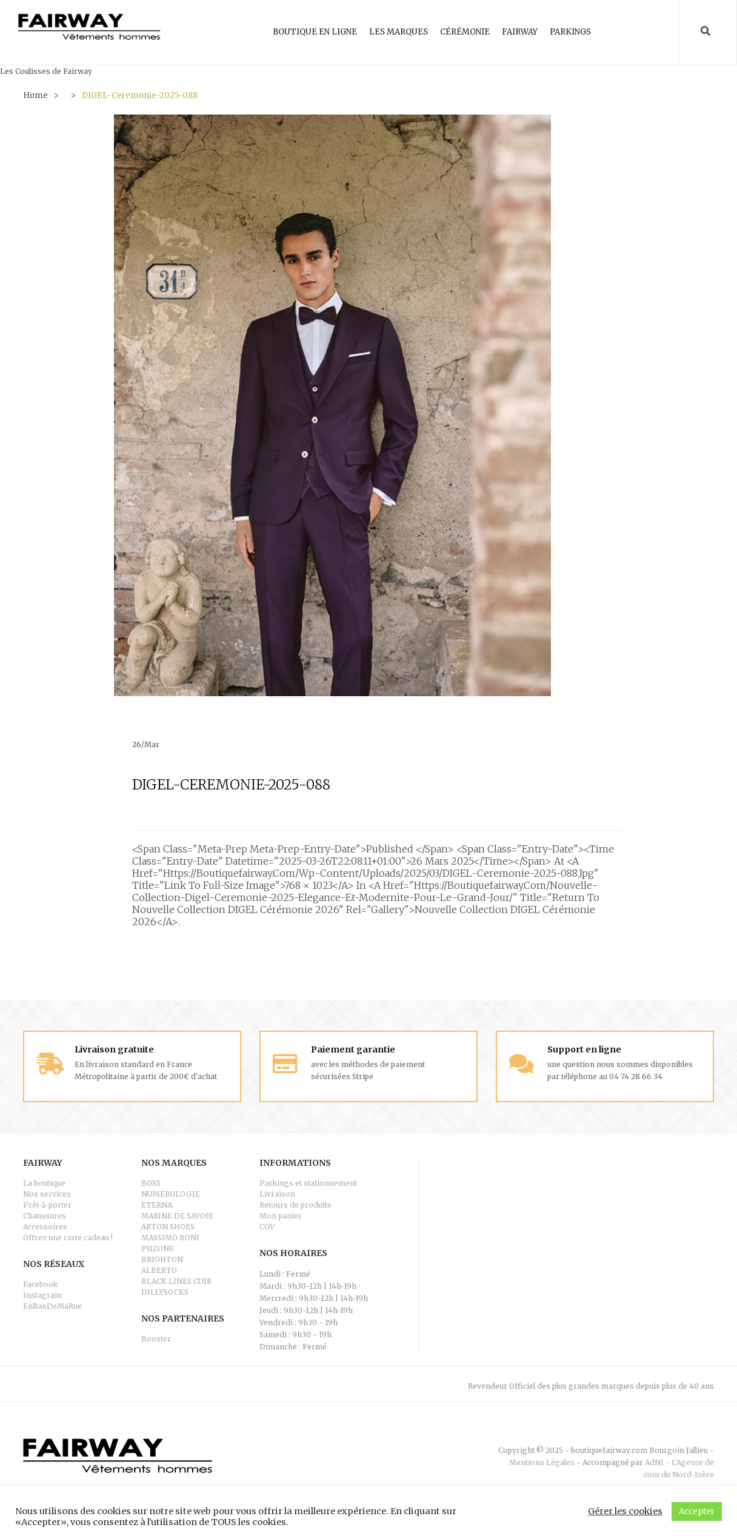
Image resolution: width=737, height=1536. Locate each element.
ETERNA (156, 1204)
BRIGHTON (162, 1258)
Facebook (40, 1283)
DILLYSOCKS (164, 1291)
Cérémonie (465, 32)
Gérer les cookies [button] (625, 1511)
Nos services (47, 1193)
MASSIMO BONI (170, 1237)
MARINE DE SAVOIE (177, 1215)
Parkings (570, 32)
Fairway (520, 32)
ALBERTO (159, 1269)
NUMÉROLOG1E (170, 1193)
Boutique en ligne (315, 32)
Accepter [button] (697, 1511)
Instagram (42, 1294)
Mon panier (280, 1215)
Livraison (277, 1193)
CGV (267, 1226)
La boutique (44, 1182)
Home (35, 95)
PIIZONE (157, 1247)
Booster (156, 1338)
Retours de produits (295, 1204)
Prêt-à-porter (47, 1204)
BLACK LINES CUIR (176, 1280)
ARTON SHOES (168, 1226)
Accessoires (45, 1226)
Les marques (398, 32)
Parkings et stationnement (308, 1182)
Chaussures (44, 1215)
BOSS (151, 1182)
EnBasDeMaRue (52, 1305)
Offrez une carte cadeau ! (68, 1237)
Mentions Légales (542, 1461)
